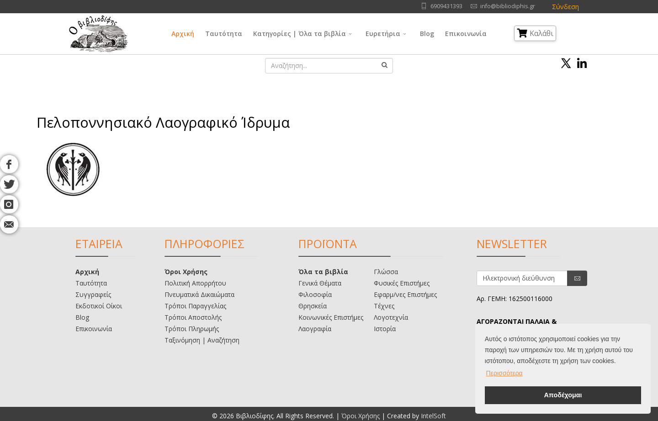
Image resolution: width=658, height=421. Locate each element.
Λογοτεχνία (391, 317)
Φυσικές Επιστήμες (402, 283)
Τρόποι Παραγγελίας (195, 305)
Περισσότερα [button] (504, 373)
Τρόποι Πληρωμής (191, 328)
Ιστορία (385, 328)
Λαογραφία (314, 328)
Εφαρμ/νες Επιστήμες (405, 294)
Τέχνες (384, 305)
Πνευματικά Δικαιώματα (199, 294)
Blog (427, 33)
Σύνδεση (565, 6)
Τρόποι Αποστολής (193, 317)
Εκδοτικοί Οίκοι (98, 305)
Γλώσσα (386, 271)
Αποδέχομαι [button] (563, 395)
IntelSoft (433, 415)
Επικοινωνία (466, 33)
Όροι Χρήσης (185, 271)
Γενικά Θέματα (319, 283)
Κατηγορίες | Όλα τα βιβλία (299, 33)
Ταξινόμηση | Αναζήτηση (201, 340)
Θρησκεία (312, 305)
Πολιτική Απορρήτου (195, 283)
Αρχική (182, 33)
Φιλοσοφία (315, 294)
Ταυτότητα (223, 33)
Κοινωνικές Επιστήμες (330, 317)
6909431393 (446, 6)
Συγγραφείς (93, 294)
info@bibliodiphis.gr (507, 6)
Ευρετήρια (383, 33)
